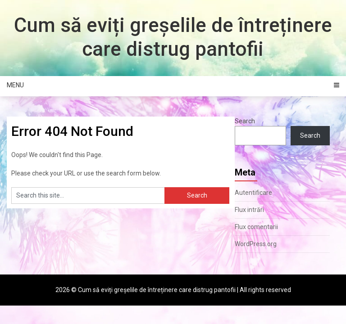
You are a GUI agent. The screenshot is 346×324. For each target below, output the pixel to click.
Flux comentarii (256, 226)
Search (245, 121)
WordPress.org (256, 244)
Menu (15, 85)
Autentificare (253, 192)
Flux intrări (249, 209)
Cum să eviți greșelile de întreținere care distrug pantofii (173, 37)
